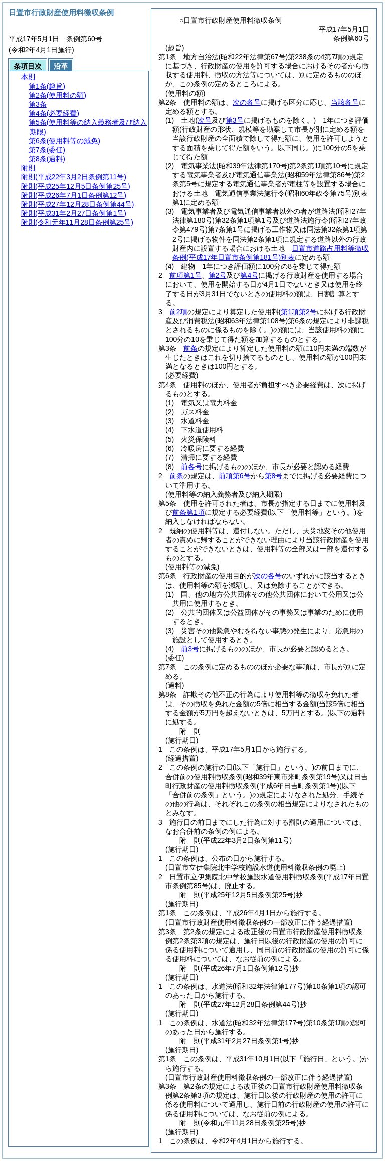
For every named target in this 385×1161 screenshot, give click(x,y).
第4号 (249, 275)
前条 (190, 348)
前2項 (178, 312)
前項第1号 (185, 275)
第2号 (218, 275)
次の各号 (247, 102)
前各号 (191, 466)
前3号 (190, 649)
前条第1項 (188, 512)
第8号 (274, 476)
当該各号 (345, 102)
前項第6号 (235, 476)
